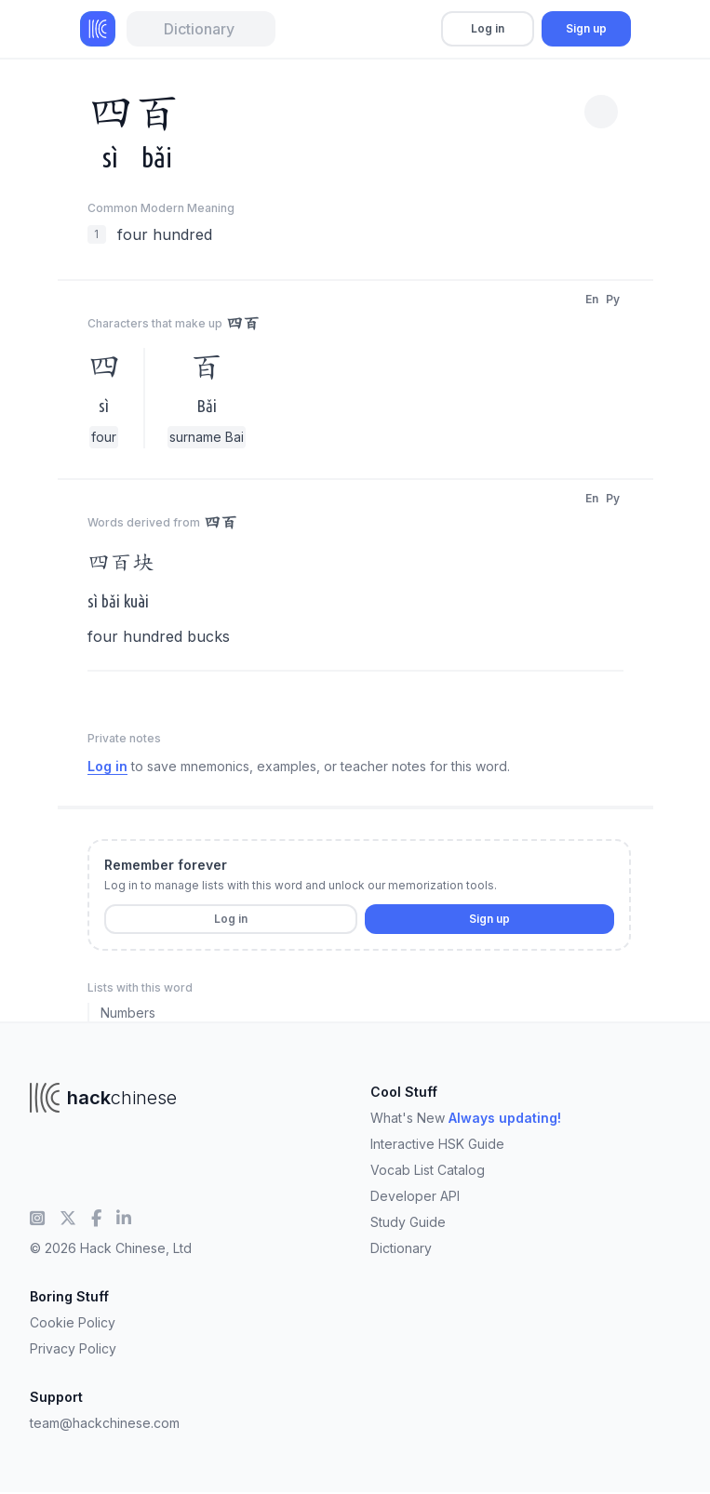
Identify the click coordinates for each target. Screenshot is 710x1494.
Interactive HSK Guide (437, 1144)
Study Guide (408, 1222)
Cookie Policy (72, 1322)
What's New (465, 1118)
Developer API (415, 1196)
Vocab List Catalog (427, 1170)
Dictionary (401, 1248)
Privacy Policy (73, 1348)
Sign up (586, 28)
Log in (487, 28)
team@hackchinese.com (105, 1423)
